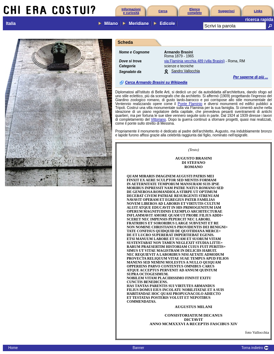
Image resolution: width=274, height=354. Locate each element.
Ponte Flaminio (190, 104)
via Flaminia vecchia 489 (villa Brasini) (194, 61)
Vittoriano (158, 119)
